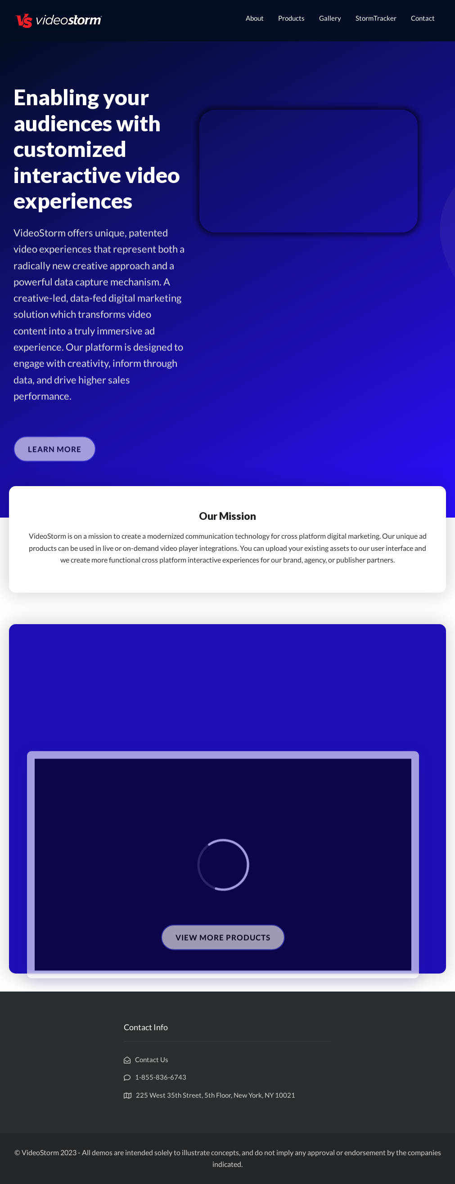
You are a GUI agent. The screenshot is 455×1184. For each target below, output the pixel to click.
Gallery (330, 18)
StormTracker (376, 18)
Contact (423, 18)
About (255, 18)
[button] (55, 460)
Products (291, 18)
